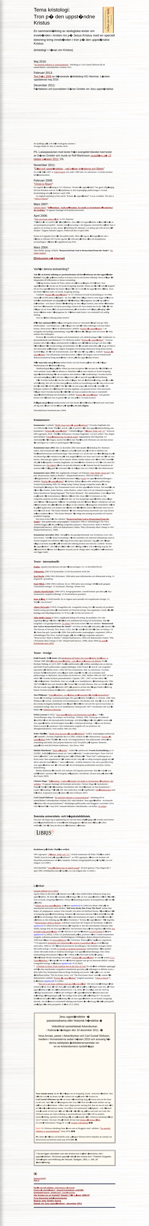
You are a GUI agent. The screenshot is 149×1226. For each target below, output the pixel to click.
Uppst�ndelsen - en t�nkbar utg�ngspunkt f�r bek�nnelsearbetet (78, 695)
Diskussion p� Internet (49, 258)
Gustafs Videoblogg (79, 1123)
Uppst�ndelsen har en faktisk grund (62, 437)
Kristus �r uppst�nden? (52, 481)
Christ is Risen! (43, 184)
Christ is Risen (101, 978)
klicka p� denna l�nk (90, 1120)
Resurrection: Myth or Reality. (48, 923)
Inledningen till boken (84, 658)
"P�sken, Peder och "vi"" (59, 854)
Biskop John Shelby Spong (47, 1201)
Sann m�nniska (60, 750)
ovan (83, 478)
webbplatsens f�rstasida (54, 1188)
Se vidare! (51, 465)
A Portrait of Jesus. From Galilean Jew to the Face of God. (61, 966)
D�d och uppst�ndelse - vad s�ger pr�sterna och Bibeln (69, 168)
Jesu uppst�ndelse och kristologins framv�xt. (76, 714)
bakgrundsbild (39, 1178)
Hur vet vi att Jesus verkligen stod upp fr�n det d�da (62, 984)
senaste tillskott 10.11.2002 (46, 891)
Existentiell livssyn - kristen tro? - (48, 1193)
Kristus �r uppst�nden (82, 957)
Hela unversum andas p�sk (46, 219)
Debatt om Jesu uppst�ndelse (48, 905)
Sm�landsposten (103, 790)
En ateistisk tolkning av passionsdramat (51, 64)
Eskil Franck (59, 172)
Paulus (37, 567)
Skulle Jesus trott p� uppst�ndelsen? (71, 425)
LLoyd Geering (95, 931)
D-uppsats (41, 943)
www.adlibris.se (59, 940)
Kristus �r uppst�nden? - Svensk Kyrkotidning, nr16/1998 (59, 1190)
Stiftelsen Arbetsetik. (52, 709)
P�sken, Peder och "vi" (95, 431)
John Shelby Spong (98, 473)
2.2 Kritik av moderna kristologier (71, 949)
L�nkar (39, 885)
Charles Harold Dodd (43, 591)
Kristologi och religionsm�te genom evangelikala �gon (72, 943)
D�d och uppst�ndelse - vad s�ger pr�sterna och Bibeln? (75, 661)
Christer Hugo (40, 207)
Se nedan (102, 806)
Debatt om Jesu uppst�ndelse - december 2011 (58, 1203)
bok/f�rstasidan (68, 1193)
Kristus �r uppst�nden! (56, 294)
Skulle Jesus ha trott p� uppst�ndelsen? (67, 733)
